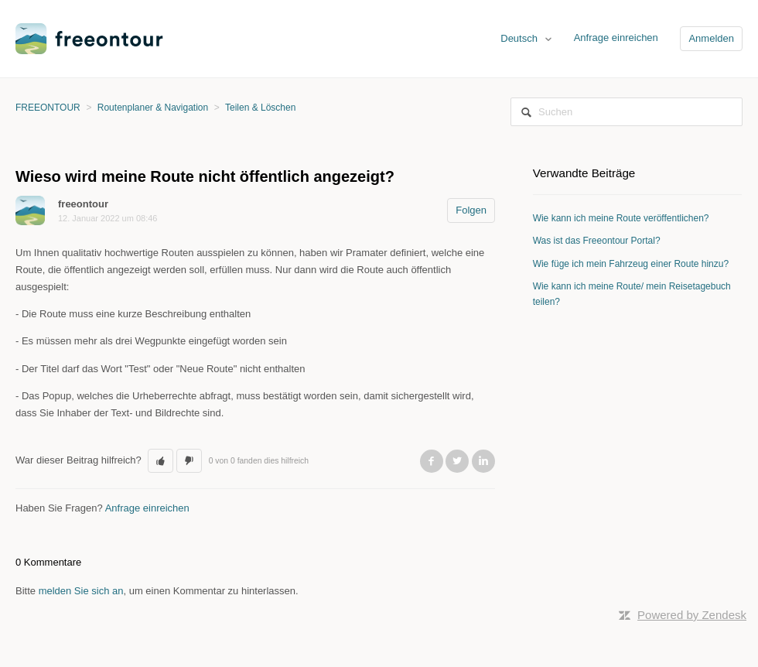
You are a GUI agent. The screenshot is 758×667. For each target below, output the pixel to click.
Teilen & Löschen (260, 107)
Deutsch (520, 38)
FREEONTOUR (47, 107)
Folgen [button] (471, 210)
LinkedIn (483, 461)
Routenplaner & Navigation (152, 107)
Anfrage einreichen (616, 37)
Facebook (431, 461)
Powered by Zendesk (691, 614)
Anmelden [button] (711, 38)
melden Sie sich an (81, 591)
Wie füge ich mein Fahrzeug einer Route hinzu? (631, 263)
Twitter (457, 461)
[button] (160, 461)
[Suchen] (626, 111)
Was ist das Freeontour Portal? (597, 240)
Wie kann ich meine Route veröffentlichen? (621, 218)
